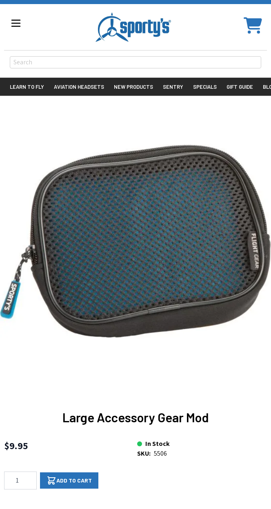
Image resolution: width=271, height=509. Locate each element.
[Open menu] (16, 23)
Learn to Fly (27, 86)
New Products (133, 86)
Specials (205, 86)
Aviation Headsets (79, 86)
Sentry (173, 86)
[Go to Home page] (133, 27)
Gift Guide (240, 86)
